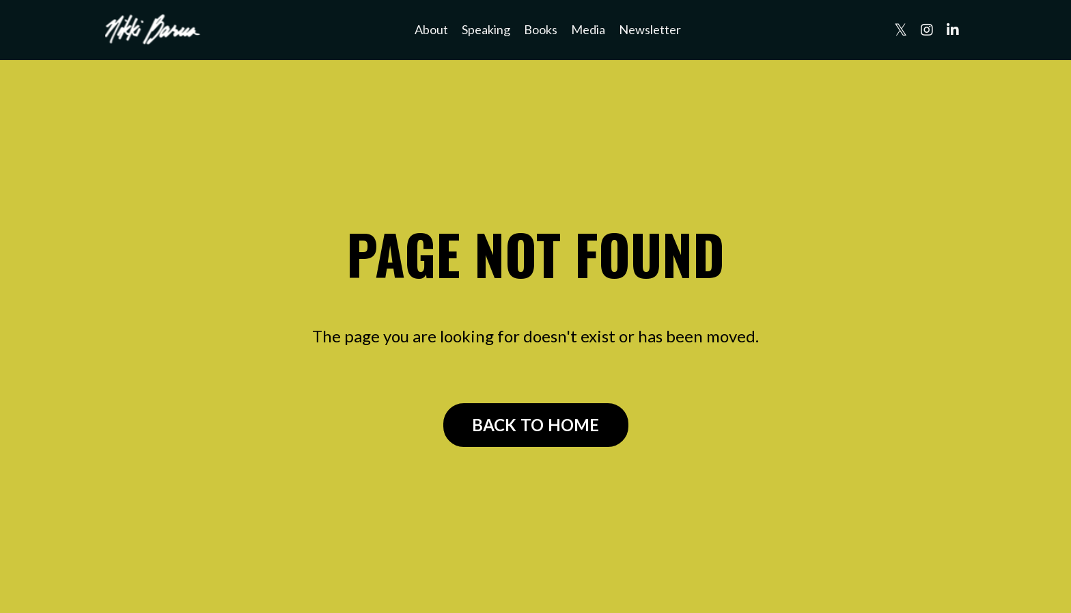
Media (588, 29)
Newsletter (650, 29)
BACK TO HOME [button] (536, 425)
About (431, 29)
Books (540, 29)
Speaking (486, 29)
